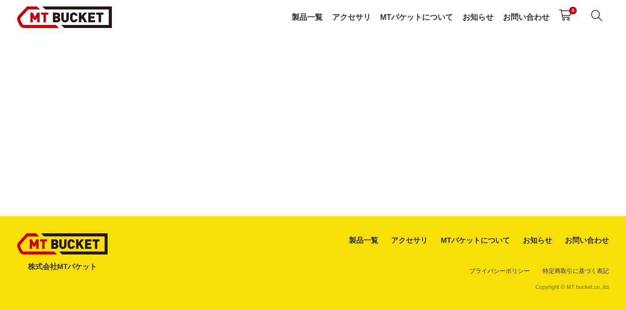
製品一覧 (307, 17)
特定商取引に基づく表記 (576, 270)
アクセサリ (351, 17)
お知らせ (478, 17)
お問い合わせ (526, 17)
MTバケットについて (416, 17)
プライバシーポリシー (499, 270)
